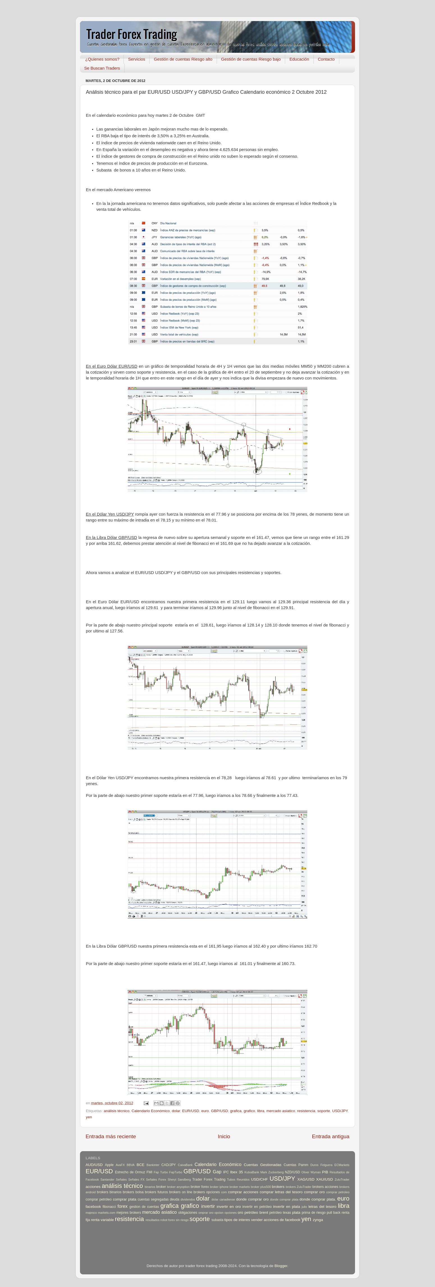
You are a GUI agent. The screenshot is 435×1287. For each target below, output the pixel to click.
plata (296, 1212)
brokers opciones (207, 1192)
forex (123, 1206)
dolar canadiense (223, 1199)
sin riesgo (182, 1220)
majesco (91, 1212)
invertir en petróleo (257, 1207)
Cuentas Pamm (296, 1165)
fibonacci (109, 1207)
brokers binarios (109, 1192)
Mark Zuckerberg (272, 1172)
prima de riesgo (314, 1213)
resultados (153, 1220)
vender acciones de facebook (276, 1220)
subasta (217, 1220)
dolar (176, 1111)
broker (161, 1187)
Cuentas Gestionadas (262, 1165)
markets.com (106, 1212)
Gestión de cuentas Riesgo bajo (251, 59)
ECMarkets (342, 1165)
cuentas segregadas (153, 1199)
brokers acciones (325, 1187)
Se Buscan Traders (102, 68)
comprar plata (124, 1199)
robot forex (168, 1220)
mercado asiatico (280, 1111)
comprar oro (314, 1192)
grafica (236, 1111)
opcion (218, 1212)
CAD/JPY (168, 1165)
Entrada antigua (330, 1136)
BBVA (131, 1165)
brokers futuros (156, 1192)
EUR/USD (190, 1111)
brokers (278, 1187)
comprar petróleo (99, 1199)
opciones (231, 1212)
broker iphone (219, 1186)
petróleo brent (256, 1212)
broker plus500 (261, 1186)
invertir (208, 1206)
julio (304, 1206)
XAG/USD (306, 1179)
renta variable (102, 1220)
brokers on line (180, 1192)
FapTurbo (175, 1172)
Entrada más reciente (111, 1136)
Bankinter (152, 1165)
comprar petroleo (337, 1192)
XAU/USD (324, 1179)
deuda (174, 1199)
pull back (333, 1213)
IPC (226, 1172)
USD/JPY (339, 1111)
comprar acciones (243, 1192)
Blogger (280, 1266)
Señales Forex (156, 1179)
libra (260, 1111)
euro (205, 1111)
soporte (323, 1111)
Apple (109, 1165)
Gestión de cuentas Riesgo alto (183, 59)
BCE (141, 1165)
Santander (107, 1179)
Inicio (224, 1136)
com (224, 1192)
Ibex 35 (236, 1172)
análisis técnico (117, 1111)
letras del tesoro (322, 1206)
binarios (150, 1186)
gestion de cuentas (144, 1207)
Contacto (326, 59)
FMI (149, 1172)
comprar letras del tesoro (281, 1192)
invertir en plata (286, 1206)
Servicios (136, 59)
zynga (318, 1220)
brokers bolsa (133, 1192)
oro (240, 1212)
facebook (93, 1206)
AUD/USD (94, 1165)
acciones (93, 1187)
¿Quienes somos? (102, 59)
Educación (299, 59)
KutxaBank (251, 1172)
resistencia (306, 1111)
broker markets (240, 1186)
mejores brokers (128, 1213)
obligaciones (187, 1213)
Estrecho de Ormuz (130, 1172)
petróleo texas (280, 1213)
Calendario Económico (151, 1111)
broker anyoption (178, 1186)
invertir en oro (229, 1206)
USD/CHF (259, 1179)
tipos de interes (237, 1220)
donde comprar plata (284, 1199)
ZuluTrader (342, 1179)
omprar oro (206, 1212)
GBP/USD (219, 1111)
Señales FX (136, 1179)
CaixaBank (185, 1165)
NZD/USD (292, 1172)
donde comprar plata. (317, 1199)
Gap (217, 1171)
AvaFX (120, 1165)
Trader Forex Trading (208, 1179)
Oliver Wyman (311, 1172)
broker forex (200, 1187)
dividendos (187, 1199)
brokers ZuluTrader (299, 1186)
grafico (249, 1111)
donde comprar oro (252, 1199)
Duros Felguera (321, 1165)
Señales (121, 1179)
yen (89, 1117)
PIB (325, 1172)
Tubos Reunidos (238, 1179)
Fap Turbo (161, 1172)
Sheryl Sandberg (179, 1179)
